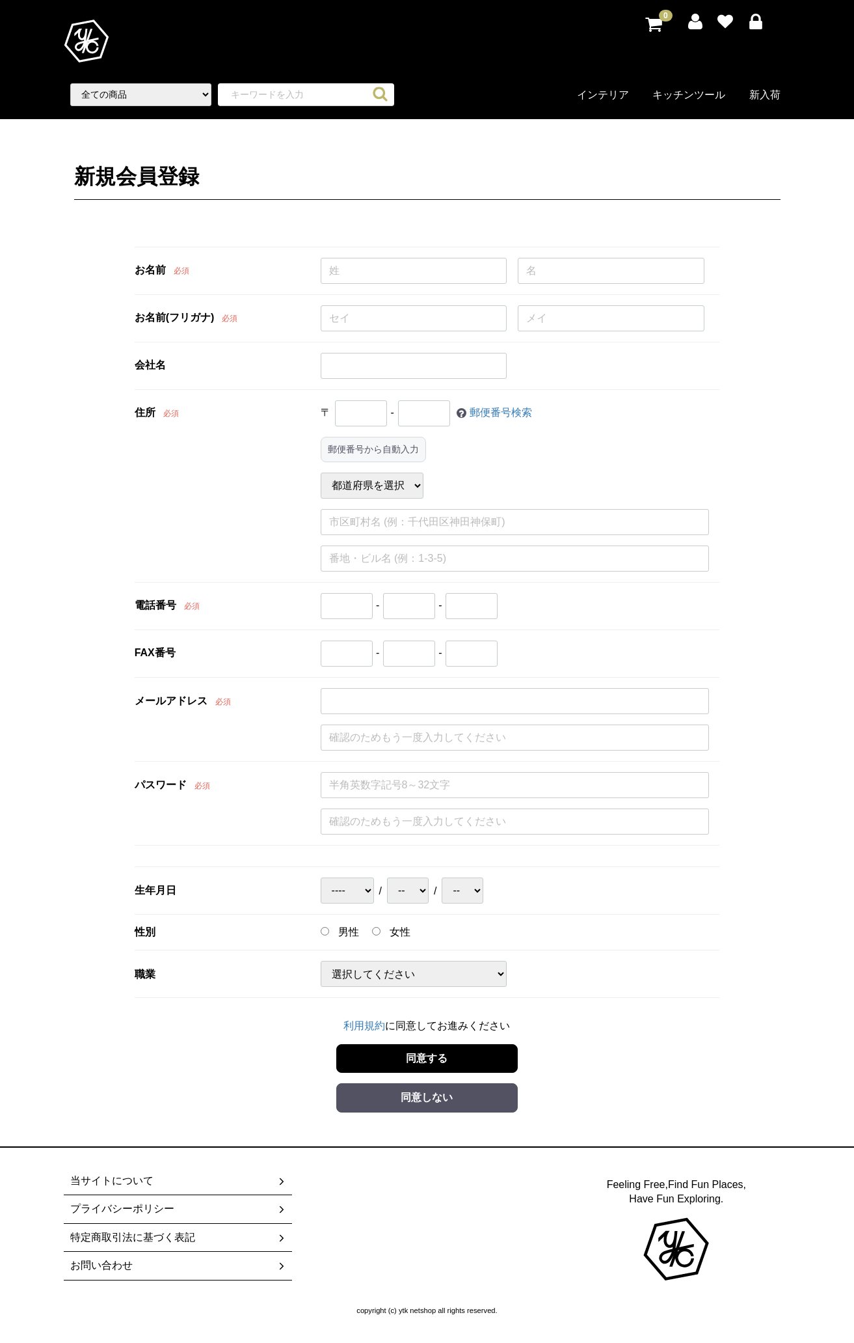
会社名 (150, 364)
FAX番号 (155, 652)
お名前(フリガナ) (175, 317)
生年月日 (155, 890)
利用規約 (364, 1025)
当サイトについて (178, 1181)
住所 (145, 412)
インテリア (603, 94)
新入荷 (765, 94)
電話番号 (155, 605)
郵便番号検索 (501, 412)
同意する (426, 1057)
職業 (145, 974)
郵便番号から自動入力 (373, 449)
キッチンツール (688, 94)
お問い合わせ (178, 1265)
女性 (391, 931)
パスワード (161, 784)
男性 (340, 931)
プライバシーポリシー (178, 1209)
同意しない (427, 1097)
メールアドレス (171, 700)
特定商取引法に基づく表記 (178, 1237)
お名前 (150, 269)
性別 (145, 931)
